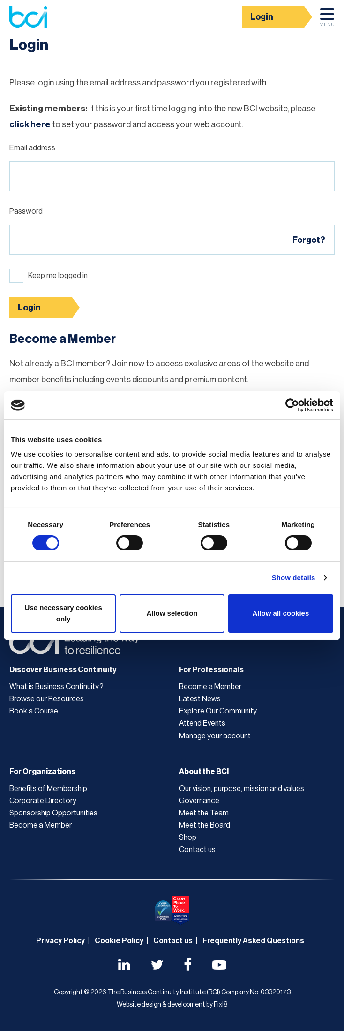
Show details (293, 577)
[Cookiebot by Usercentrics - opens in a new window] (292, 405)
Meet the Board (204, 825)
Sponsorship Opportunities (53, 813)
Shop (187, 837)
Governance (199, 801)
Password (26, 211)
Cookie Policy (119, 941)
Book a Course (33, 711)
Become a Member (210, 686)
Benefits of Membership (48, 788)
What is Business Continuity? (56, 686)
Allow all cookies (280, 613)
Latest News (200, 699)
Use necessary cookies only (63, 613)
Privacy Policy (60, 941)
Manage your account (215, 736)
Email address (32, 148)
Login (261, 17)
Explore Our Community (218, 711)
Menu (327, 20)
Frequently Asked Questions (253, 941)
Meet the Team (204, 813)
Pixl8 (220, 1004)
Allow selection (171, 613)
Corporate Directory (42, 801)
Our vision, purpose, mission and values (241, 788)
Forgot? (308, 240)
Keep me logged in (58, 275)
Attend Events (202, 723)
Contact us (197, 849)
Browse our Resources (46, 699)
